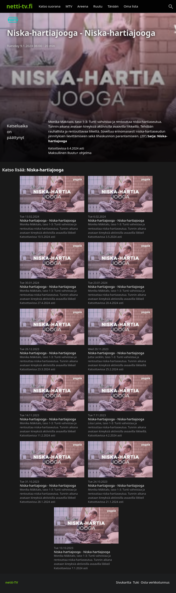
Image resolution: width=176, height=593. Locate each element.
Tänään (113, 6)
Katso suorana (49, 6)
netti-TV (11, 582)
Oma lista (131, 6)
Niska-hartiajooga (45, 170)
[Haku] (171, 7)
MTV (69, 6)
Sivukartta (123, 582)
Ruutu (98, 6)
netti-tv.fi (19, 6)
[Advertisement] (88, 82)
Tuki (136, 582)
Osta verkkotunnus (155, 582)
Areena (82, 6)
